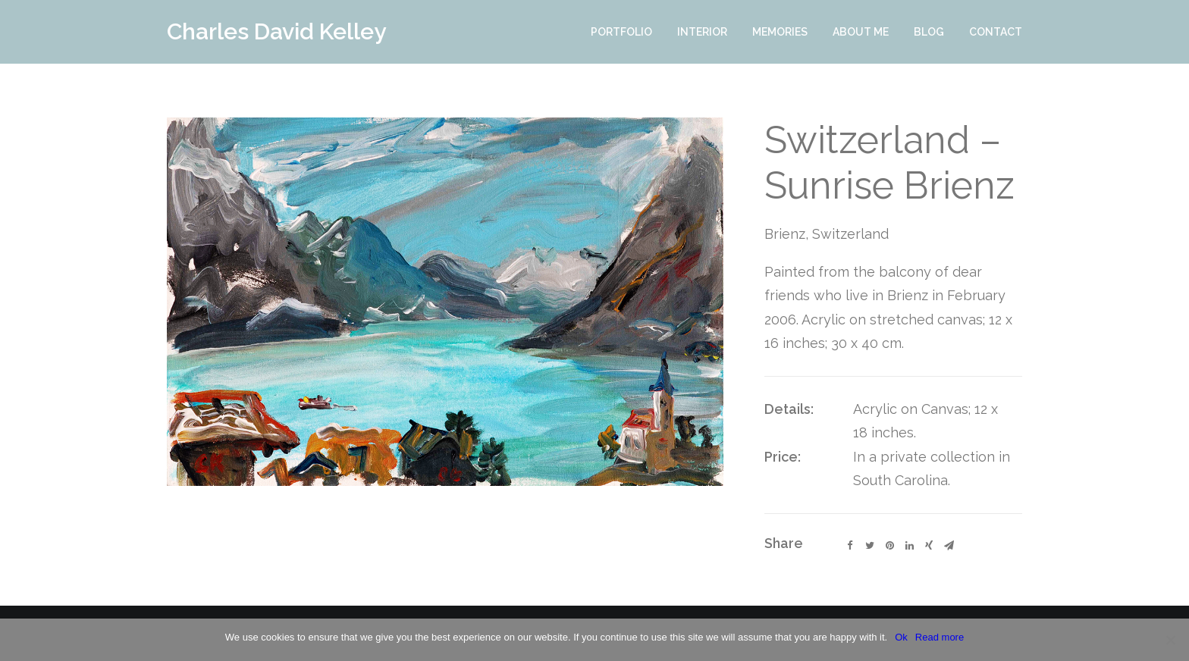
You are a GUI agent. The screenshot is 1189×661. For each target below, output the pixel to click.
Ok (901, 637)
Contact (995, 32)
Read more (939, 637)
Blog (929, 32)
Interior (702, 32)
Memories (780, 32)
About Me (861, 32)
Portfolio (621, 32)
